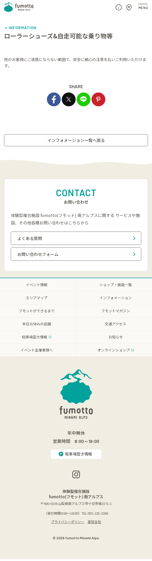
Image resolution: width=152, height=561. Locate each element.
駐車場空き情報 (75, 453)
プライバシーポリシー (67, 523)
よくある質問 (76, 238)
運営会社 (94, 523)
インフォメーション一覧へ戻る (76, 140)
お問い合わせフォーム (76, 254)
